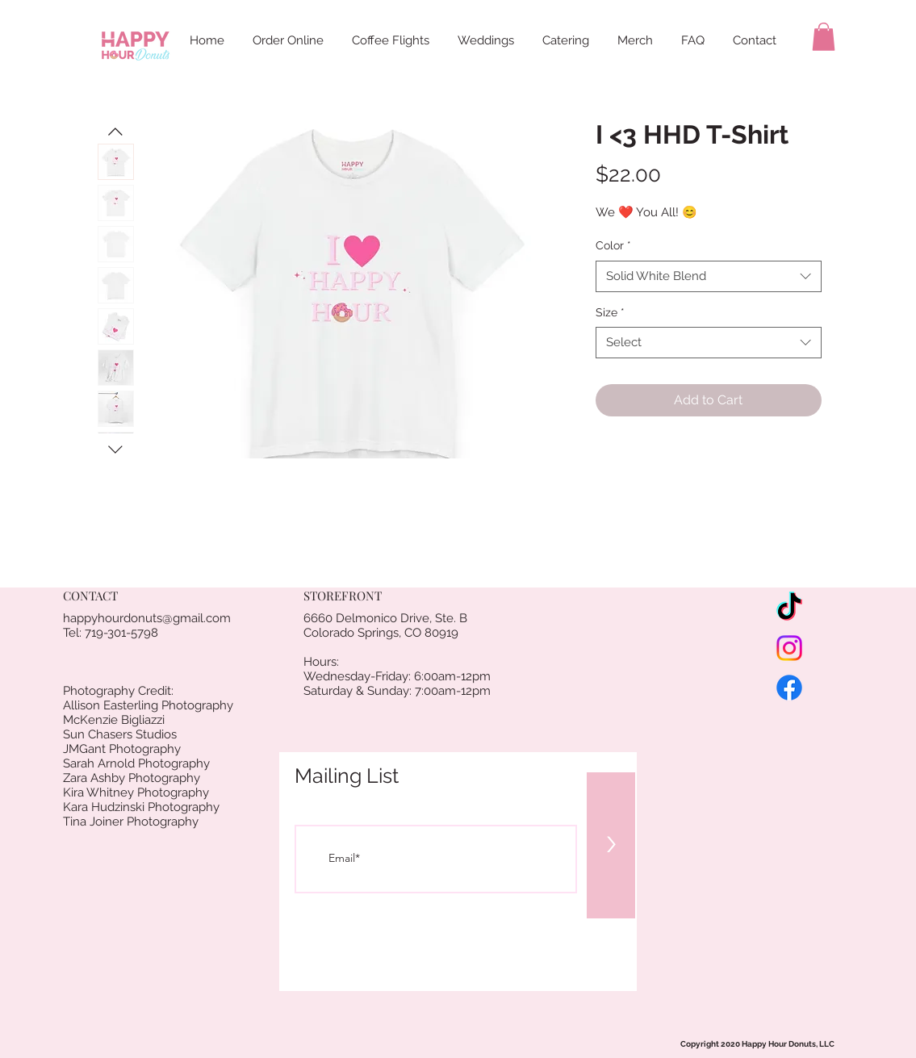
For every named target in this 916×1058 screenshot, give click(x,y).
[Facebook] (789, 688)
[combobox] (709, 276)
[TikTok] (789, 608)
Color (613, 245)
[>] (611, 845)
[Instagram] (789, 648)
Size (610, 312)
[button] (823, 37)
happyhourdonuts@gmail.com (147, 618)
